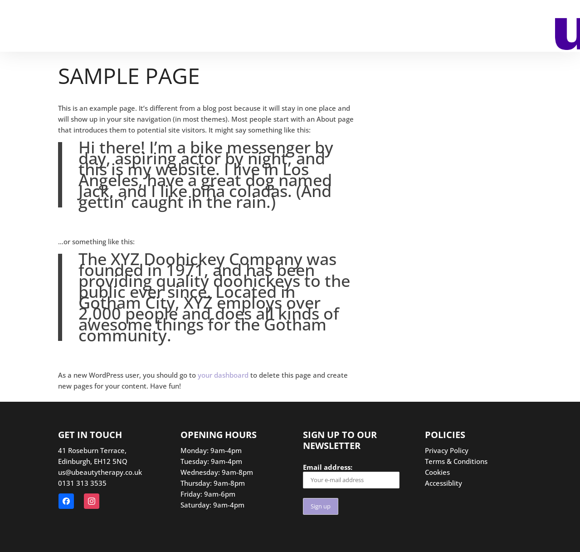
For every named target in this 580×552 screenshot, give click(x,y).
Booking (39, 27)
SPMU (160, 27)
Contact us (331, 27)
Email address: (351, 475)
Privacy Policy (446, 450)
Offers (277, 27)
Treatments (99, 27)
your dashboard (223, 375)
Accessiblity (443, 483)
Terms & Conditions (456, 461)
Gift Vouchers (217, 27)
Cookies (437, 472)
